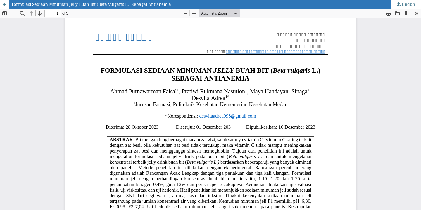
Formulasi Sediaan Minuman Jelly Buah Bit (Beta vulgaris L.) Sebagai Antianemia (91, 4)
